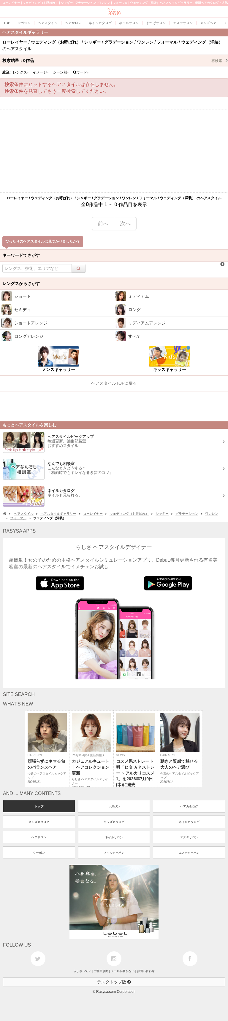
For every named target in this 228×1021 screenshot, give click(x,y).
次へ (125, 224)
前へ (103, 224)
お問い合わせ (146, 971)
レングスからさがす (21, 283)
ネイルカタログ (189, 822)
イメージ (41, 72)
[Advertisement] (114, 150)
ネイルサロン (114, 837)
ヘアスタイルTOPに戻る (114, 383)
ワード (81, 72)
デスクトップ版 (114, 981)
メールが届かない (122, 971)
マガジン (114, 806)
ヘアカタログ (189, 806)
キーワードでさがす (21, 255)
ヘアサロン (38, 837)
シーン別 (61, 72)
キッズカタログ (114, 822)
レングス (21, 72)
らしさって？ (82, 971)
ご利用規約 (101, 971)
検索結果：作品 (115, 60)
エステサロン (189, 837)
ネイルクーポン (114, 852)
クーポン (39, 852)
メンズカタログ (38, 822)
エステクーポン (189, 852)
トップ (38, 806)
